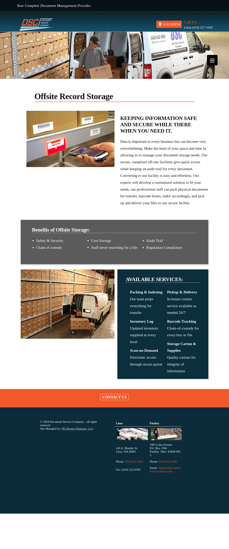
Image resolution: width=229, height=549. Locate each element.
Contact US (114, 397)
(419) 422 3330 (168, 461)
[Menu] (212, 60)
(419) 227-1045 (133, 461)
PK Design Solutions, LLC (77, 428)
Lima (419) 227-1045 (198, 27)
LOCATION (171, 24)
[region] (114, 55)
